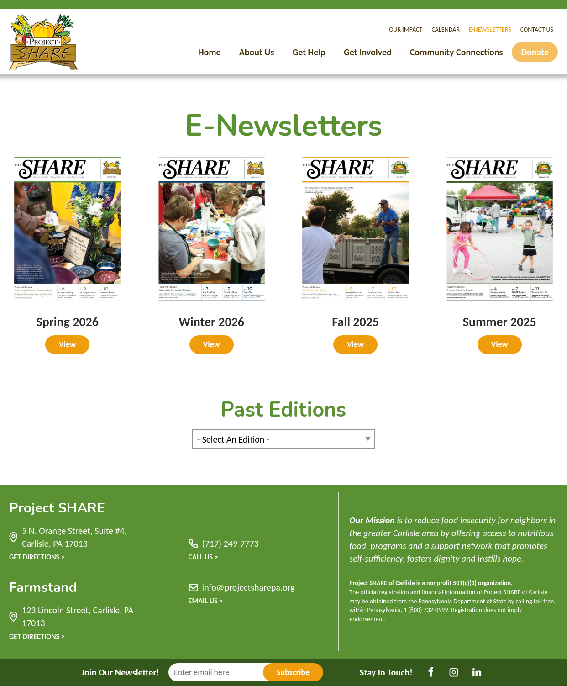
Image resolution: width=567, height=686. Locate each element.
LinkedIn (476, 672)
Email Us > (206, 600)
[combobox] (283, 439)
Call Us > (203, 557)
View (67, 344)
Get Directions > (37, 557)
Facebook (431, 672)
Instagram (454, 672)
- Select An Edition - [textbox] (233, 439)
